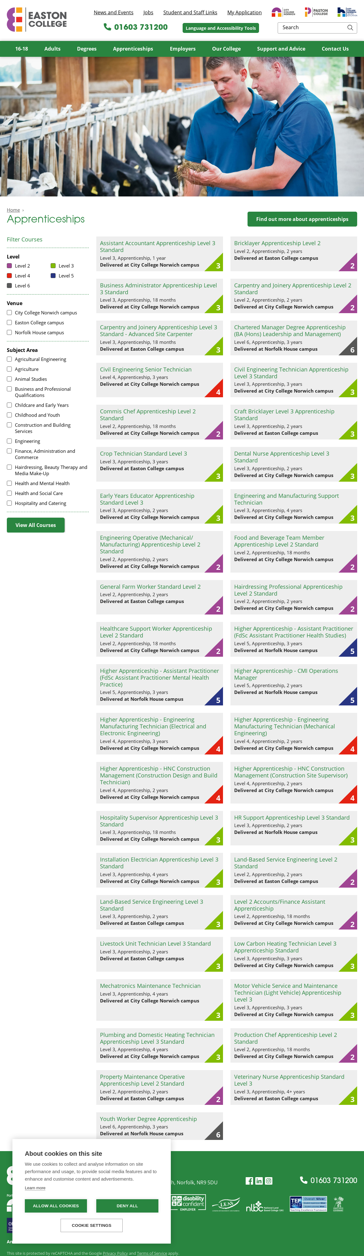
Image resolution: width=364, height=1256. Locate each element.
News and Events (114, 12)
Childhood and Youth (37, 415)
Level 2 (22, 266)
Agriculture (27, 369)
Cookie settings (91, 1225)
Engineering (27, 441)
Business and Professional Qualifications (43, 392)
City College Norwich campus (46, 312)
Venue (14, 303)
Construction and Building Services (43, 428)
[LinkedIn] (259, 1181)
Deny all (127, 1206)
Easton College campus (39, 322)
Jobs (148, 12)
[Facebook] (249, 1181)
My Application (244, 12)
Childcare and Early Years (42, 405)
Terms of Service (152, 1253)
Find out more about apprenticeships (302, 219)
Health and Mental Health (42, 483)
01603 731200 (177, 28)
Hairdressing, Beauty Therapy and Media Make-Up (51, 470)
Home (13, 210)
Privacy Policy (115, 1253)
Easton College (36, 19)
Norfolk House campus (39, 332)
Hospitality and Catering (40, 503)
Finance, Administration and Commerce (45, 454)
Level (13, 257)
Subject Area (22, 350)
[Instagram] (268, 1181)
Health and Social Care (39, 493)
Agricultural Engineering (40, 359)
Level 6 (22, 285)
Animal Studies (31, 379)
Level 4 (22, 275)
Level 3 (66, 266)
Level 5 (66, 275)
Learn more (35, 1188)
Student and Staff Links (190, 12)
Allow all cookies (56, 1206)
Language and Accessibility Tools (262, 28)
